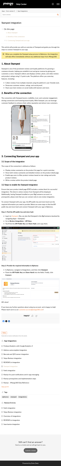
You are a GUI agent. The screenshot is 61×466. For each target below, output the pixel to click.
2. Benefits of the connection (15, 37)
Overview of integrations (12, 416)
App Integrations (23, 11)
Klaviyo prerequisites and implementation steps (20, 379)
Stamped (15, 216)
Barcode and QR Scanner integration (16, 354)
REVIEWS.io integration (12, 362)
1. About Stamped (11, 33)
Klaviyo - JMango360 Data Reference (16, 383)
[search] (30, 14)
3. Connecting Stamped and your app (17, 40)
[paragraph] (30, 179)
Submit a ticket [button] (30, 450)
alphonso (5, 397)
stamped (13, 397)
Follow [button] (4, 333)
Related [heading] (10, 403)
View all (5, 387)
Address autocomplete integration (15, 350)
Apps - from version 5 (8, 11)
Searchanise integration (12, 424)
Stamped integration (11, 366)
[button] (53, 4)
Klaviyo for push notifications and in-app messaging (21, 375)
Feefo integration (9, 370)
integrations (23, 397)
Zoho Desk (34, 463)
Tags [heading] (5, 392)
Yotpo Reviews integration (12, 358)
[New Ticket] (30, 450)
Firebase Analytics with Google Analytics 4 (18, 346)
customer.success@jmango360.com (31, 310)
